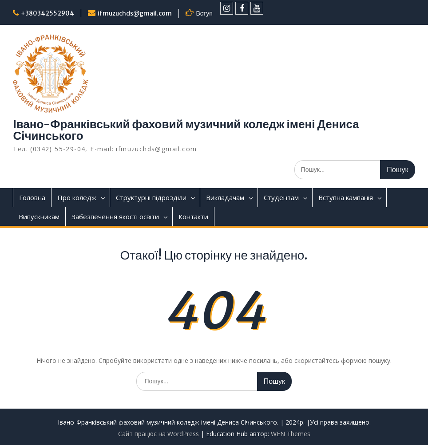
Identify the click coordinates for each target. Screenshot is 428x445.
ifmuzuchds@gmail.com (135, 13)
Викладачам (225, 197)
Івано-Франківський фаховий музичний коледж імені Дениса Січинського (186, 130)
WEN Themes (290, 433)
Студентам (281, 197)
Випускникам (39, 216)
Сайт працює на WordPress (158, 433)
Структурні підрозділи (151, 197)
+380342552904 (47, 13)
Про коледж (76, 197)
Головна (32, 197)
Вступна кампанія (345, 197)
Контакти (193, 216)
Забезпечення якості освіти (115, 216)
